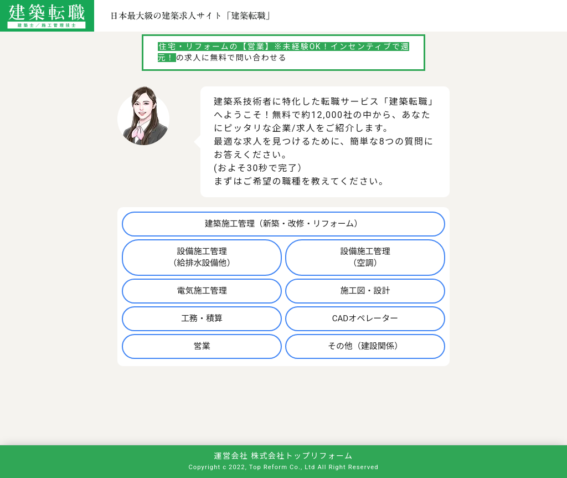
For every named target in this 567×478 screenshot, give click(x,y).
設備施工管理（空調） (365, 257)
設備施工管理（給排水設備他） (202, 257)
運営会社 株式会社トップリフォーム (283, 455)
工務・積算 (202, 318)
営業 (202, 346)
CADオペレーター (365, 318)
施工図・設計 (365, 291)
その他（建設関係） (365, 346)
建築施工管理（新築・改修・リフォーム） (284, 224)
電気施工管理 (202, 291)
